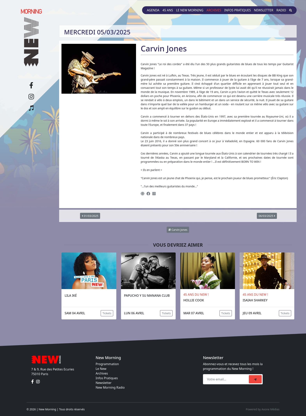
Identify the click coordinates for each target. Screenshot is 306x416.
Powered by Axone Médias (262, 409)
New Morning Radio (110, 387)
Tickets (106, 313)
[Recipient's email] (226, 379)
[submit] (255, 379)
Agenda (153, 10)
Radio (281, 10)
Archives (213, 10)
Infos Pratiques (107, 378)
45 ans (168, 10)
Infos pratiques (237, 10)
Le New (101, 369)
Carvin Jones (177, 230)
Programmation (107, 364)
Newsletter (263, 10)
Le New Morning (189, 10)
